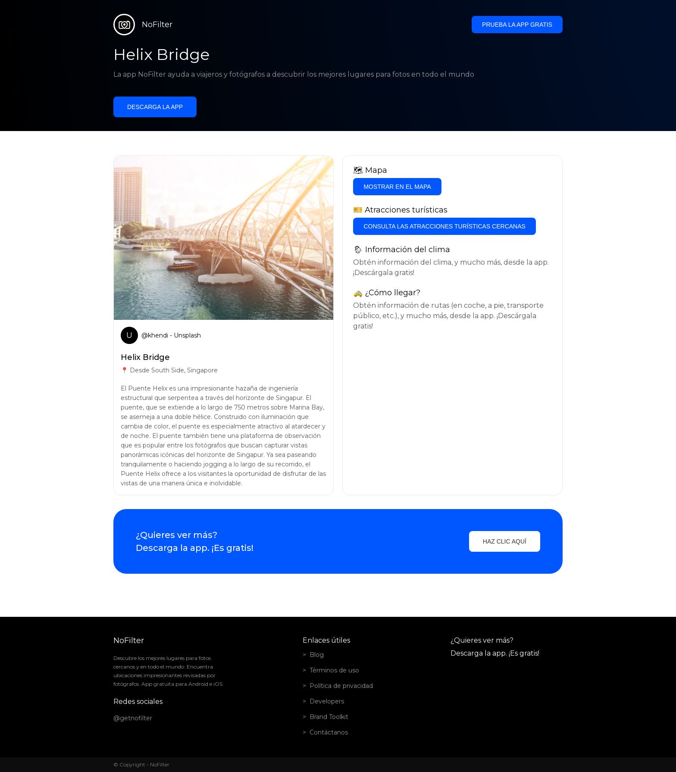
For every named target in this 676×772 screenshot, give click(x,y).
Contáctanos (329, 732)
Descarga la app (155, 106)
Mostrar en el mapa (397, 186)
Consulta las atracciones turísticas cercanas (444, 226)
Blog (317, 655)
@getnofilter (132, 718)
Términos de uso (334, 670)
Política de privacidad (341, 686)
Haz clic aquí (504, 541)
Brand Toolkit (329, 717)
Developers (327, 701)
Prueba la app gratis (517, 24)
